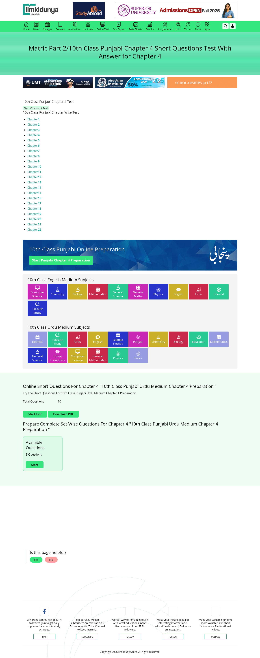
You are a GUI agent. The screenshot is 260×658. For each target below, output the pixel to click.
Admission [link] (74, 26)
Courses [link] (60, 26)
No (51, 560)
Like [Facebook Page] (44, 636)
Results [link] (150, 26)
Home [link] (26, 26)
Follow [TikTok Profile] (215, 636)
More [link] (198, 26)
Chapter (33, 119)
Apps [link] (207, 26)
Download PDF (63, 414)
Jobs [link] (178, 26)
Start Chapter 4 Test (34, 108)
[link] (43, 10)
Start (34, 465)
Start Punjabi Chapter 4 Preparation (61, 260)
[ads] (46, 512)
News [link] (36, 26)
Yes (36, 560)
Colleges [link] (47, 26)
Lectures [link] (88, 26)
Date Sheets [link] (135, 26)
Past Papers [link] (118, 26)
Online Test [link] (102, 26)
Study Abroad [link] (164, 26)
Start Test (35, 414)
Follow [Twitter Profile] (130, 636)
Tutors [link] (187, 26)
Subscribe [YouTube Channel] (87, 636)
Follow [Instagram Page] (172, 636)
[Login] (232, 26)
